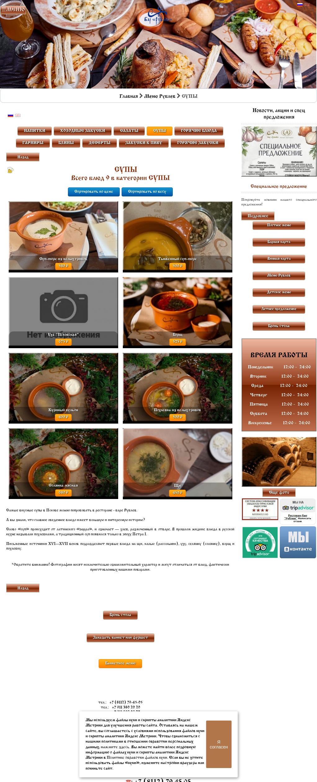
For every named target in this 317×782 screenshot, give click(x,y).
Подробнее (258, 216)
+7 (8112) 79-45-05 (126, 702)
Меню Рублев (160, 96)
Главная (128, 96)
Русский (300, 5)
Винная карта (279, 259)
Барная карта (278, 242)
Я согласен (219, 744)
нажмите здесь (115, 747)
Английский (307, 5)
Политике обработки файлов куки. (137, 758)
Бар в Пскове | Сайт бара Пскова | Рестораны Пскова (158, 14)
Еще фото (279, 493)
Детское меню (279, 292)
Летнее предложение (279, 309)
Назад (23, 157)
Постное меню (279, 225)
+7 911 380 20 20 (126, 707)
